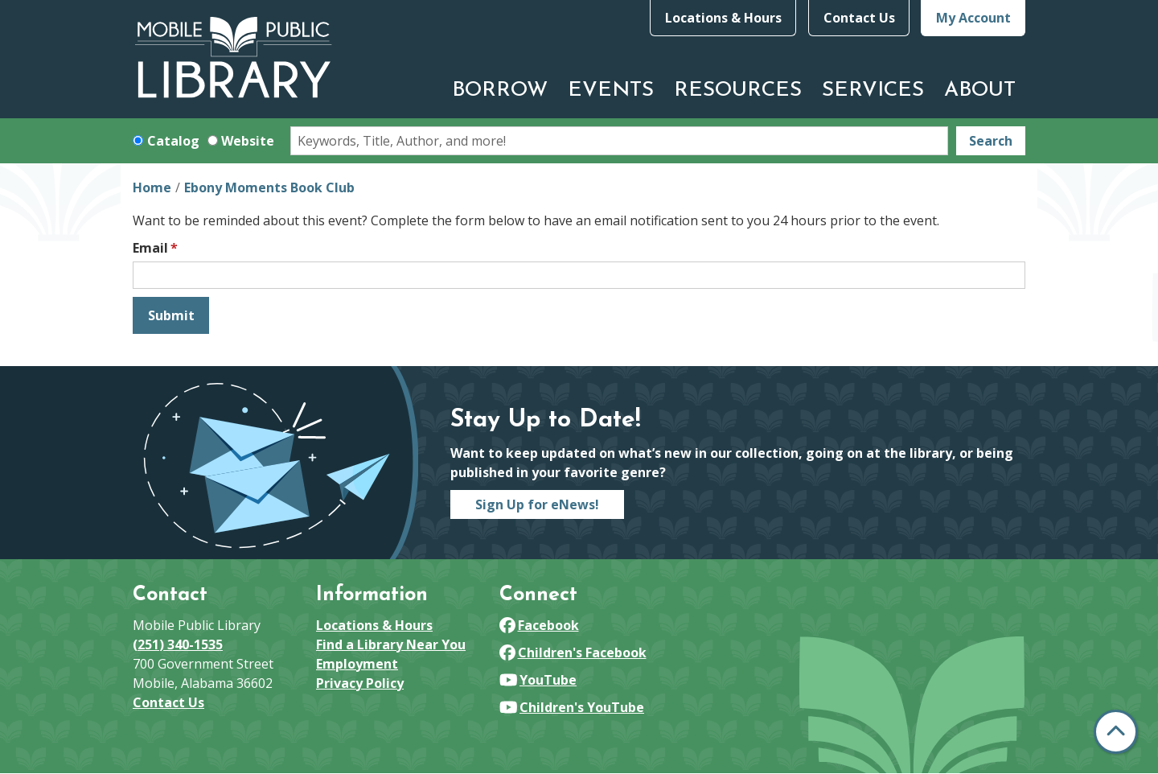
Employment (357, 664)
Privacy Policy (360, 683)
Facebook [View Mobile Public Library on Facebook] (539, 625)
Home (152, 187)
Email (150, 248)
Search (990, 141)
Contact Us (859, 18)
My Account (973, 18)
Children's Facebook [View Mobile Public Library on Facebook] (573, 652)
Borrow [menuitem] (500, 90)
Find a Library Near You (391, 644)
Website (247, 141)
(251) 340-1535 (178, 644)
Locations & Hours (723, 18)
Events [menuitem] (611, 90)
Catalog (173, 141)
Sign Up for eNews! (537, 504)
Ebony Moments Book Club (269, 187)
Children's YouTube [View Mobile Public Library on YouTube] (571, 707)
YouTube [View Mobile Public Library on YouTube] (538, 680)
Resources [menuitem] (738, 90)
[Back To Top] (1116, 732)
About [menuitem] (980, 90)
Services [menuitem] (873, 90)
